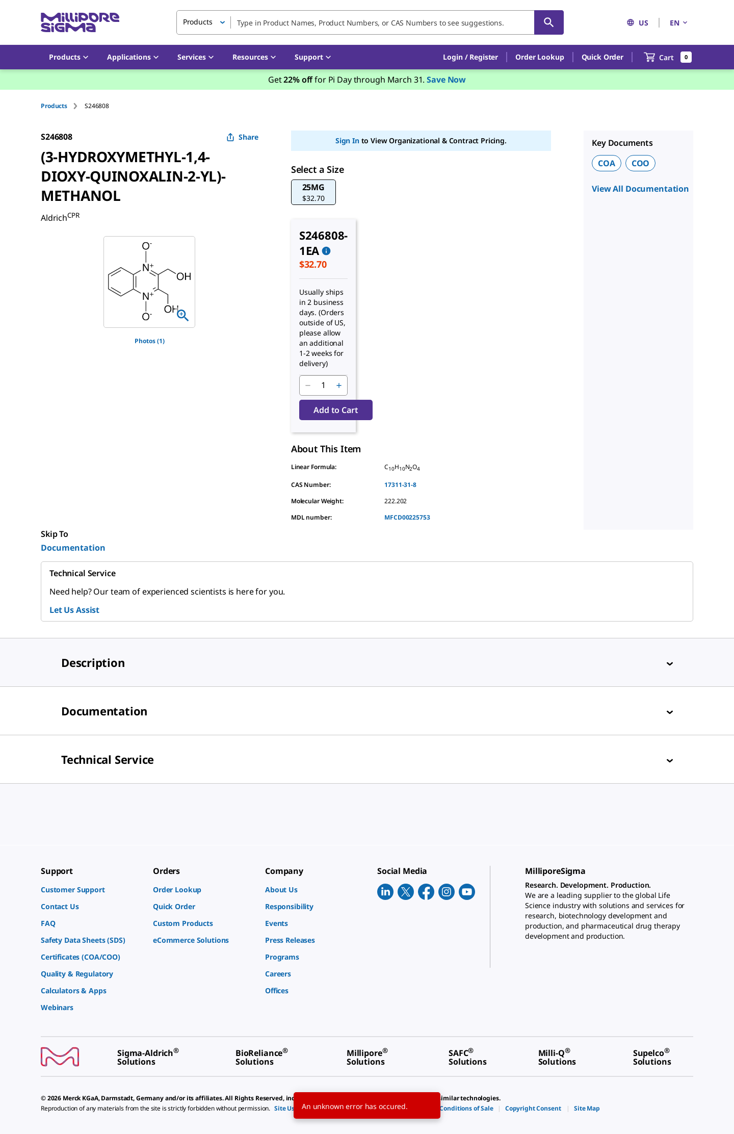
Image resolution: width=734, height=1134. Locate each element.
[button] (470, 57)
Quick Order (602, 57)
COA (606, 163)
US (637, 23)
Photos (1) (150, 341)
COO (641, 163)
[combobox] (370, 22)
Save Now (446, 79)
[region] (149, 282)
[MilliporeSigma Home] (80, 23)
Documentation (73, 547)
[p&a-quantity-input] (323, 385)
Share (242, 137)
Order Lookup (539, 57)
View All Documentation (640, 189)
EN (679, 23)
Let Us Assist (74, 610)
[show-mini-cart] (668, 57)
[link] (92, 889)
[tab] (63, 106)
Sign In (347, 140)
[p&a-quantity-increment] (339, 385)
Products (54, 105)
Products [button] (198, 22)
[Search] (549, 22)
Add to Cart (335, 410)
